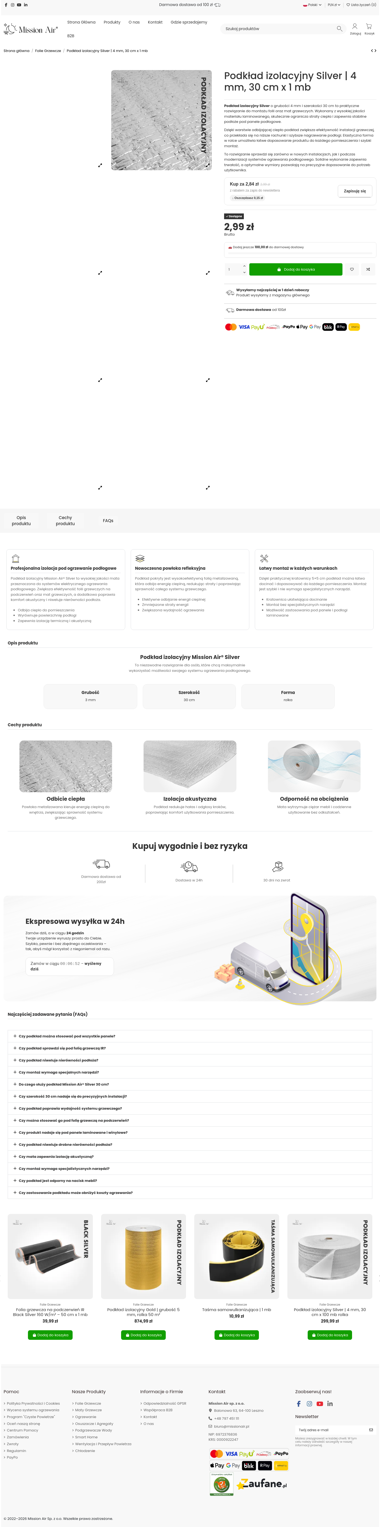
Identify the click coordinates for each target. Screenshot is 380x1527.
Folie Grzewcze (88, 1403)
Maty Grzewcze (88, 1410)
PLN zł (334, 4)
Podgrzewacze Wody (93, 1430)
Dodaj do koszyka (296, 269)
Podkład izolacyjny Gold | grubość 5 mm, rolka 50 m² (143, 1312)
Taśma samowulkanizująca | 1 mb (236, 1309)
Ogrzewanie (85, 1416)
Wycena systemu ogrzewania (33, 1410)
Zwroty (13, 1444)
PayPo (12, 1457)
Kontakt (150, 1416)
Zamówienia (18, 1437)
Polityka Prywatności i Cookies (33, 1403)
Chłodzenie (85, 1450)
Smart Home (86, 1437)
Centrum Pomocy (22, 1430)
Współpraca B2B (158, 1410)
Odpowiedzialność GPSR (165, 1403)
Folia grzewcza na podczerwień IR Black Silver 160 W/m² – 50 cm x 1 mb (50, 1312)
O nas (149, 1423)
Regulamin (16, 1450)
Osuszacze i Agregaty (94, 1423)
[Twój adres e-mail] (330, 1430)
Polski (312, 4)
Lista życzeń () (361, 4)
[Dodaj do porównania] (368, 269)
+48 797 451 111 (226, 1418)
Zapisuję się (355, 191)
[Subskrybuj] (371, 1430)
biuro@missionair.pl (231, 1426)
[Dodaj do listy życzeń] (352, 269)
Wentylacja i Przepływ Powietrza (103, 1444)
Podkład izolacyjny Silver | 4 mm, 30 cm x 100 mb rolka (330, 1312)
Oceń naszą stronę (23, 1423)
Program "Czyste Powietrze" (31, 1416)
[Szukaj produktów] (340, 29)
